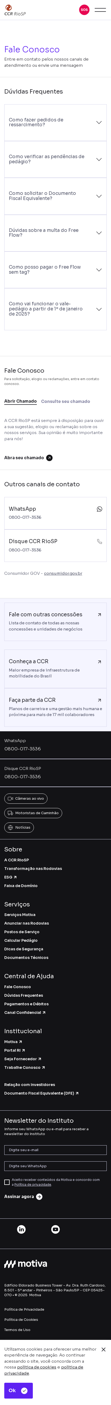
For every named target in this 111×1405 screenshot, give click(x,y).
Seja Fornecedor (23, 1059)
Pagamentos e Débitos (26, 1004)
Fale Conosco (17, 987)
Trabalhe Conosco (25, 1067)
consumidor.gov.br (63, 573)
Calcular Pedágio (21, 940)
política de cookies (36, 1367)
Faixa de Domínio (21, 886)
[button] (84, 10)
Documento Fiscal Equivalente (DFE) (41, 1093)
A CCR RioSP (16, 860)
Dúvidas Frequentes (23, 995)
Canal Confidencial (25, 1012)
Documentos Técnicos (26, 957)
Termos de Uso (17, 1330)
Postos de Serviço (21, 932)
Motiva (13, 1042)
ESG (10, 877)
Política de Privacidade (24, 1309)
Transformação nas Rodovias (33, 868)
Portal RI (15, 1050)
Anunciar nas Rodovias (26, 923)
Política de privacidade (32, 1184)
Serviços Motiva (19, 915)
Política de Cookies (21, 1319)
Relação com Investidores (29, 1085)
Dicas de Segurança (23, 949)
